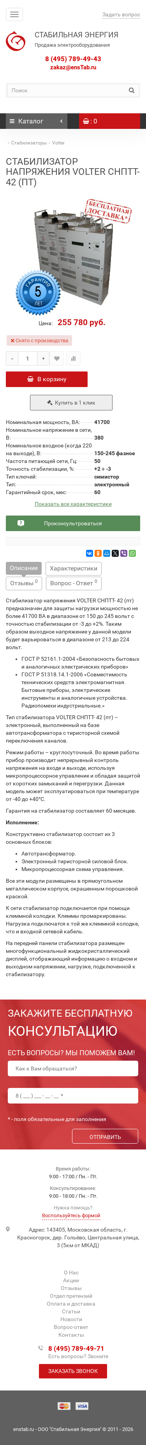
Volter (58, 143)
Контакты (71, 1335)
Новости (71, 1319)
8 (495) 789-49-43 (73, 59)
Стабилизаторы (29, 143)
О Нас (71, 1272)
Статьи (71, 1311)
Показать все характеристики (73, 504)
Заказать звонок (73, 1371)
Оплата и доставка (71, 1304)
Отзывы (24, 583)
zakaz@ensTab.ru (73, 67)
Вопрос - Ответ (73, 583)
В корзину (47, 379)
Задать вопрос (121, 14)
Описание (24, 568)
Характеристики (73, 568)
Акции (71, 1280)
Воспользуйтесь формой (71, 1215)
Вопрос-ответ (71, 1327)
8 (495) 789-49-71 (76, 1348)
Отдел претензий (71, 1296)
